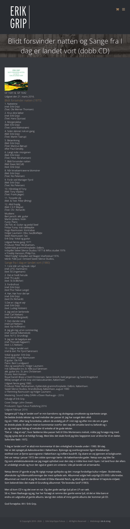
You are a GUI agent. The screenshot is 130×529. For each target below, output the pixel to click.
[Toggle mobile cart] (117, 9)
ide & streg (105, 521)
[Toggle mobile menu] (123, 9)
